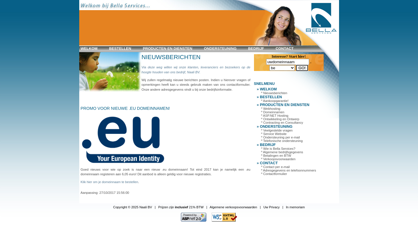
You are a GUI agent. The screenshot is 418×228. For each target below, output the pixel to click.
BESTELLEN (120, 48)
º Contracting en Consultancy (282, 122)
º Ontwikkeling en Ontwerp (280, 119)
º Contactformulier (274, 174)
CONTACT (285, 48)
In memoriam (295, 207)
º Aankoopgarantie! (275, 101)
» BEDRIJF (266, 145)
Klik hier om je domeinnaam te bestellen (109, 182)
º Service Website (274, 134)
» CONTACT (267, 163)
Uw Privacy (271, 207)
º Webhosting (270, 108)
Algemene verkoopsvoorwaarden (233, 207)
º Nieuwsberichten (274, 93)
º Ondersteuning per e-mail (280, 137)
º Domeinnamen (272, 112)
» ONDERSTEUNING (275, 126)
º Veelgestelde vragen (277, 130)
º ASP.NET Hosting (275, 115)
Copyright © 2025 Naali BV (132, 207)
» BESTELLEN (269, 97)
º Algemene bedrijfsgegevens (282, 152)
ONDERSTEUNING (220, 48)
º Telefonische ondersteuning (282, 141)
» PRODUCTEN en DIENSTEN (283, 105)
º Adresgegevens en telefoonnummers (288, 170)
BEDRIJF (256, 48)
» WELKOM (267, 89)
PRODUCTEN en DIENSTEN (167, 48)
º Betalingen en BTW (276, 155)
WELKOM (89, 48)
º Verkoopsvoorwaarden (278, 159)
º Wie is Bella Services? (278, 148)
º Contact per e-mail (275, 167)
